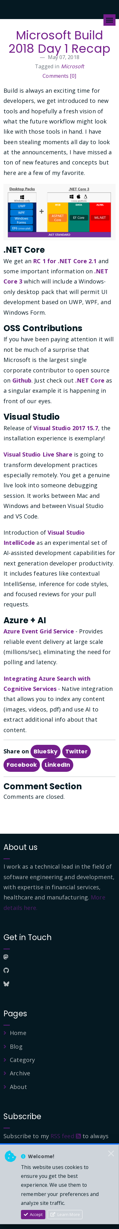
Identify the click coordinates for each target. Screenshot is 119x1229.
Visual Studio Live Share (37, 454)
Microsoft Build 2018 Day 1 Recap (59, 42)
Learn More (65, 1214)
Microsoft (72, 66)
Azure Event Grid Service (38, 631)
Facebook (22, 765)
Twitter (76, 751)
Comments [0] (59, 75)
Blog (16, 1046)
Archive (20, 1073)
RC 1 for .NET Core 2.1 (64, 261)
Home (18, 1033)
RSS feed (65, 1136)
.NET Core (89, 380)
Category (22, 1060)
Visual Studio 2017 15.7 (65, 428)
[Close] (111, 1153)
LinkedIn (57, 765)
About (18, 1087)
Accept (33, 1214)
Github (22, 380)
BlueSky (45, 751)
